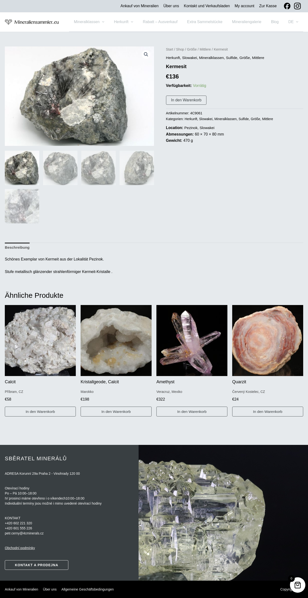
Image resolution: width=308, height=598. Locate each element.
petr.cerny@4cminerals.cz (24, 533)
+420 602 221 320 (18, 523)
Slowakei (190, 58)
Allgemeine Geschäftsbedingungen (87, 589)
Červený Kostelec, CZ (248, 392)
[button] (114, 22)
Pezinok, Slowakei (200, 128)
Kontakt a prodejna (36, 565)
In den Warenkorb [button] (40, 412)
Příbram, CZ (14, 392)
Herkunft (134, 22)
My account (244, 6)
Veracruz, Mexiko (169, 392)
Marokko (87, 392)
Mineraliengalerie (251, 22)
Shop (180, 50)
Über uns (171, 6)
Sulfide (234, 58)
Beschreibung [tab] (18, 247)
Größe (193, 50)
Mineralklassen (101, 22)
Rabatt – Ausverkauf (168, 22)
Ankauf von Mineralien (140, 6)
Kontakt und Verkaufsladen (207, 6)
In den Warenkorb (186, 101)
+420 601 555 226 (18, 528)
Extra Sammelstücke (211, 22)
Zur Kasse (268, 6)
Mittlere (206, 50)
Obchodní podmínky (20, 548)
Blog (278, 22)
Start (169, 50)
